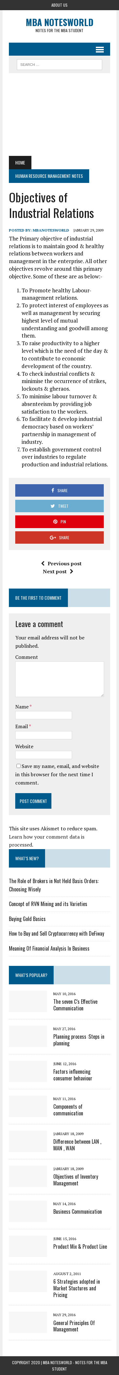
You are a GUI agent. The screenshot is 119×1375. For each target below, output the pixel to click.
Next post (58, 571)
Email (22, 726)
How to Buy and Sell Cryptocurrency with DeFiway (56, 933)
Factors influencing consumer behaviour (72, 1075)
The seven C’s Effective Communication (75, 1005)
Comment (26, 656)
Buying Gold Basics (27, 919)
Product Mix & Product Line (80, 1246)
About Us (59, 5)
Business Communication (77, 1211)
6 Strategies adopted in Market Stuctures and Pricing (76, 1288)
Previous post (61, 563)
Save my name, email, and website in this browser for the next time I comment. (57, 774)
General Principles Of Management (74, 1326)
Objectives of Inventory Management (75, 1180)
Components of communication (68, 1110)
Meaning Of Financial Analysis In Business (49, 948)
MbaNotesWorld (51, 230)
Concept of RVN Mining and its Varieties (48, 904)
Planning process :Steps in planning (78, 1040)
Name (22, 706)
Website (24, 746)
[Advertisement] (59, 114)
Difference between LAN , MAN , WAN (77, 1145)
